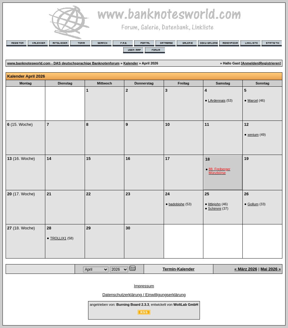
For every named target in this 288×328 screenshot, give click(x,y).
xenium (252, 134)
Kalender (130, 63)
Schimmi (214, 208)
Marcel (252, 100)
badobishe (177, 204)
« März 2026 (245, 269)
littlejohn (214, 204)
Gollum (252, 204)
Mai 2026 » (271, 269)
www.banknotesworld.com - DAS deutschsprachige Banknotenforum (63, 63)
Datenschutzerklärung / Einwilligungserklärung (144, 294)
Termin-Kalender (178, 269)
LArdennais (217, 100)
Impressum (144, 286)
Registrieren (270, 63)
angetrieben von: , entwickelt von (144, 304)
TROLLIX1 (58, 238)
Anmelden (250, 63)
